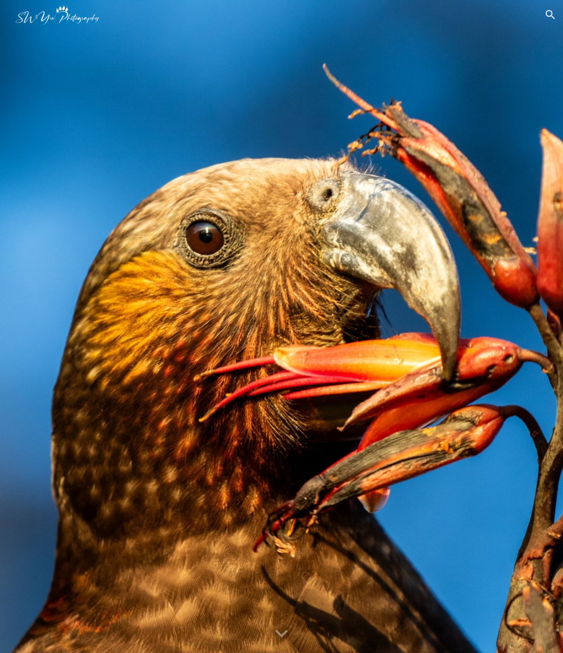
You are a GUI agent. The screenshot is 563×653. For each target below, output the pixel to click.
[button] (550, 14)
